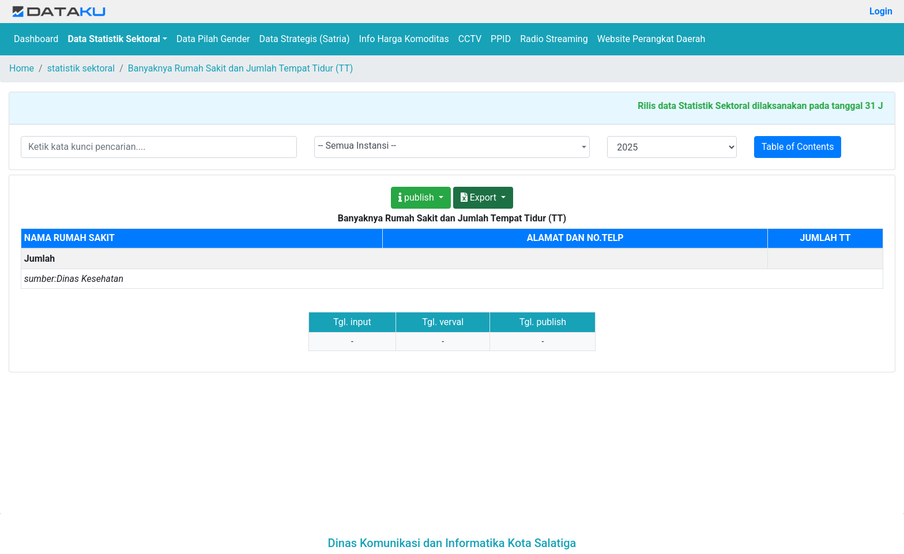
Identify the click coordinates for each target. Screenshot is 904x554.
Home (21, 68)
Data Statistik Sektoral (113, 38)
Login (880, 11)
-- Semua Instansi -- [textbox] (357, 145)
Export (480, 197)
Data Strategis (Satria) (304, 38)
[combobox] (452, 147)
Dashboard (36, 38)
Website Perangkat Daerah (651, 38)
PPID (501, 38)
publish (417, 197)
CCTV (469, 38)
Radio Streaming (554, 38)
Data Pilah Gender (213, 38)
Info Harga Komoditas (404, 38)
